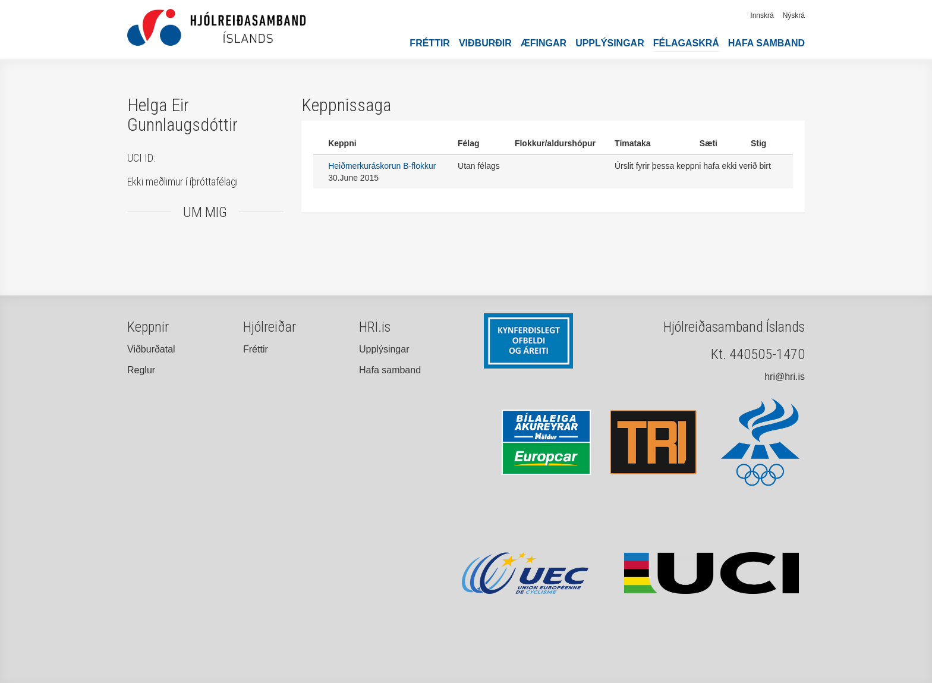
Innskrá (761, 15)
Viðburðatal (151, 349)
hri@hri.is (784, 377)
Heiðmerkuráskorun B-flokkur (382, 166)
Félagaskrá (686, 43)
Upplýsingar (609, 43)
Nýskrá (794, 15)
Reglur (141, 370)
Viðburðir (485, 43)
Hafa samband (766, 43)
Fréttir (430, 43)
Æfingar (543, 43)
